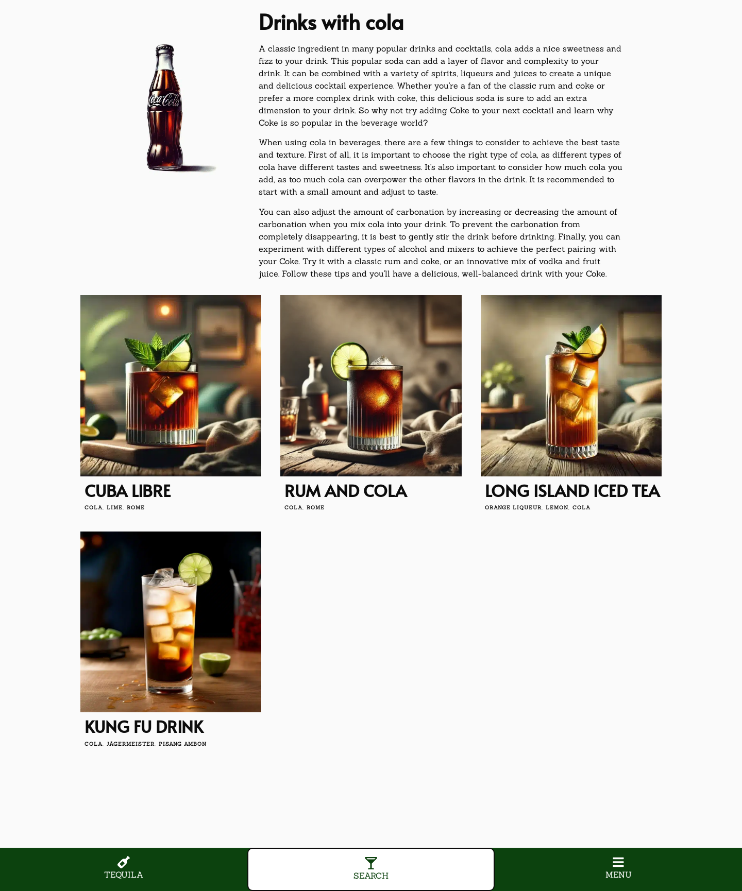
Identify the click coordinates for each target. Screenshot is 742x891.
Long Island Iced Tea (572, 490)
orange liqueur (513, 507)
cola (94, 507)
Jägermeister (131, 744)
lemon (557, 507)
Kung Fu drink (144, 726)
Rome (136, 507)
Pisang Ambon (183, 744)
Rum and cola (345, 490)
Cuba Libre (128, 490)
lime (115, 507)
